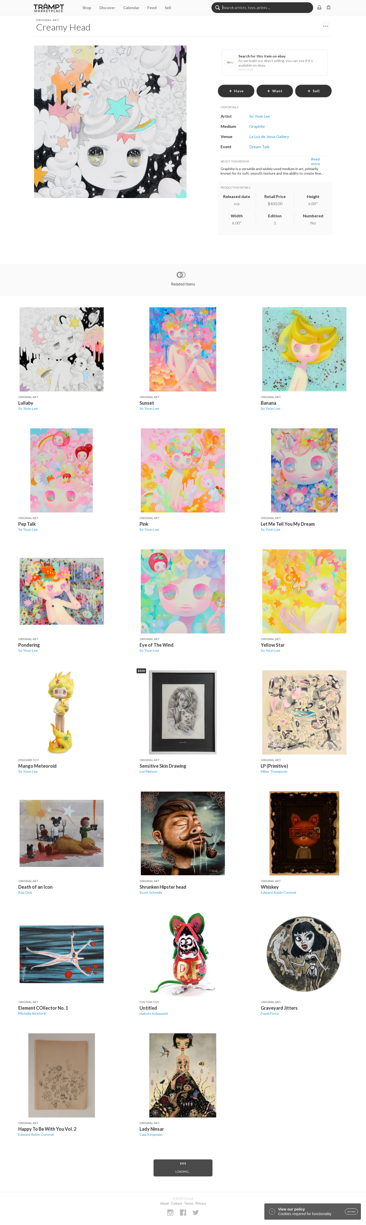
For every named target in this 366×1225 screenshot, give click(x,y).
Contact (176, 1203)
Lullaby (25, 403)
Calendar (131, 7)
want (275, 91)
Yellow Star (273, 645)
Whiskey (270, 887)
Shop (86, 7)
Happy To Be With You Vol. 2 (47, 1129)
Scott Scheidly (151, 892)
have (236, 91)
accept (351, 1211)
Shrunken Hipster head (163, 887)
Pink (144, 524)
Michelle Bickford (31, 1013)
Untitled (148, 1008)
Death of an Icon (35, 887)
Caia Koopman (151, 1134)
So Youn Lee (28, 408)
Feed (152, 7)
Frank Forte (270, 1013)
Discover (107, 7)
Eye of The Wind (157, 645)
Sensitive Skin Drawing (163, 766)
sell (313, 91)
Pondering (29, 645)
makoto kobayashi (154, 1013)
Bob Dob (25, 892)
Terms (188, 1203)
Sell (168, 7)
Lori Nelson (148, 771)
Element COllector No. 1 (43, 1008)
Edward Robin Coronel (278, 892)
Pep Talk (27, 524)
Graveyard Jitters (279, 1008)
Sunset (147, 403)
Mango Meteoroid (37, 766)
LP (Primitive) (274, 766)
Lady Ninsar (152, 1129)
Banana (268, 403)
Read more (315, 161)
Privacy (200, 1203)
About (164, 1203)
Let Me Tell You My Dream (288, 524)
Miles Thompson (274, 771)
